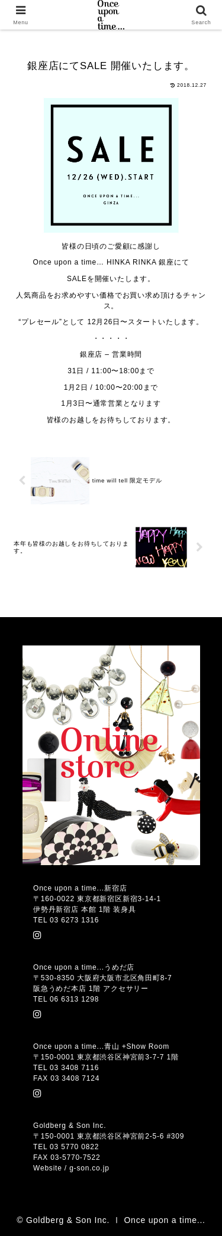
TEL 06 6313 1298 (66, 999)
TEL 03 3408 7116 (66, 1068)
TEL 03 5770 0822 (66, 1147)
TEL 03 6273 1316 (66, 920)
